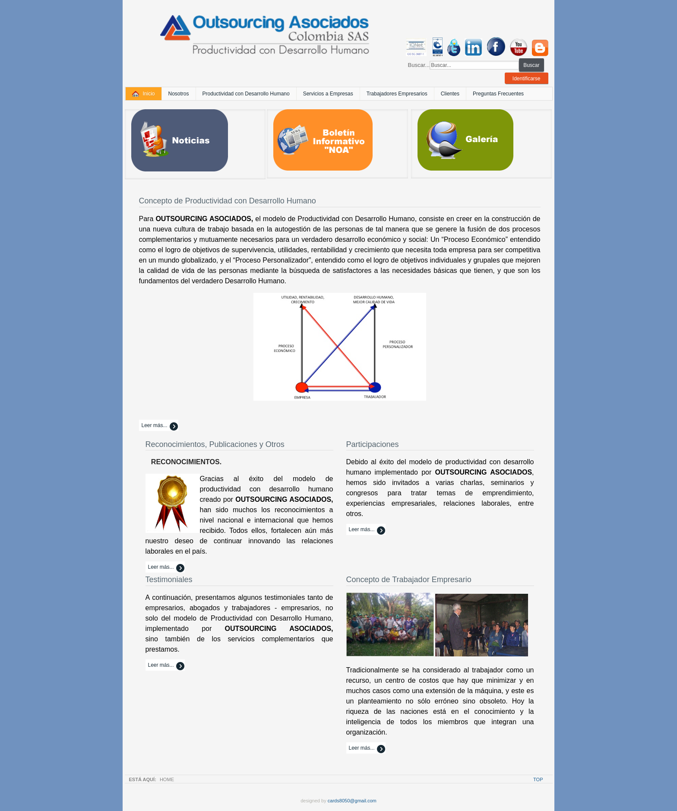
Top (538, 779)
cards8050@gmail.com (352, 800)
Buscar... (419, 65)
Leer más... (155, 425)
